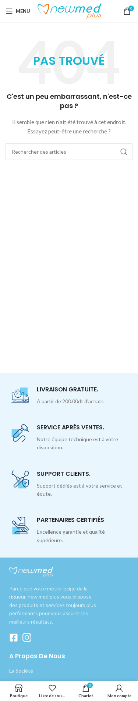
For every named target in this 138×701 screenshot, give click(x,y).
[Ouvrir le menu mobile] (18, 11)
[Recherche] (69, 151)
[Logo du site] (70, 10)
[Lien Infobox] (69, 395)
